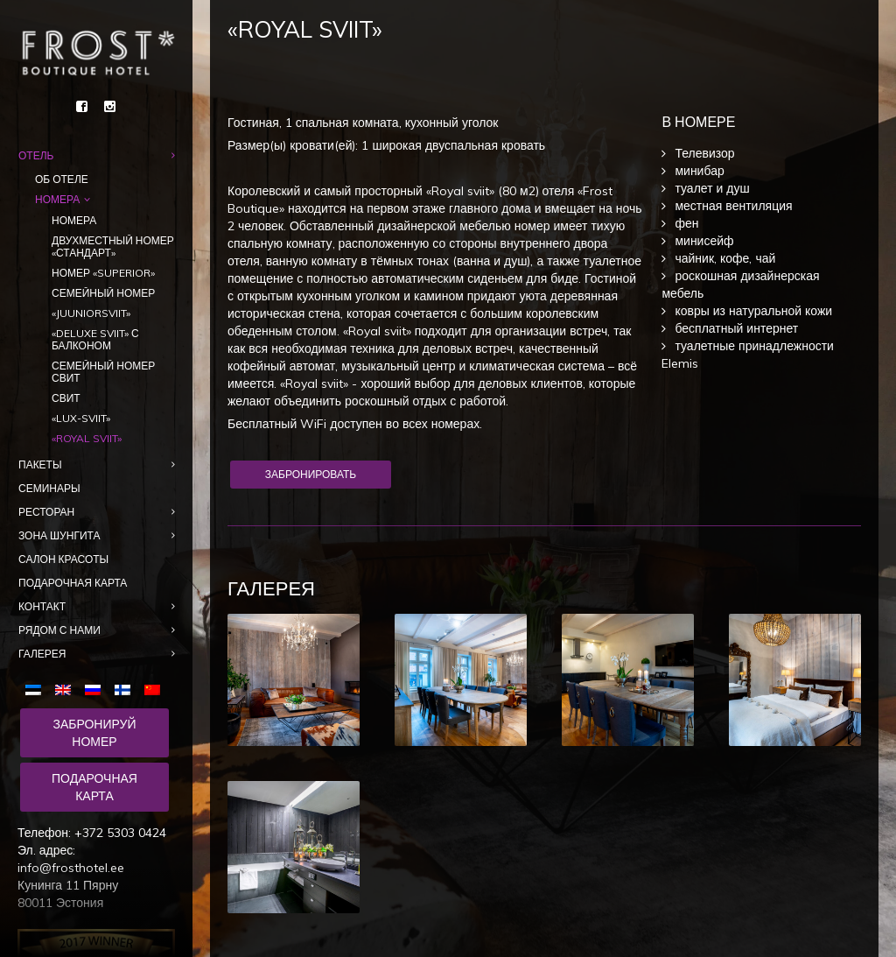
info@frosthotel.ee (71, 868)
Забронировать (310, 474)
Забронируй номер (94, 732)
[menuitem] (36, 688)
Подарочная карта (94, 787)
